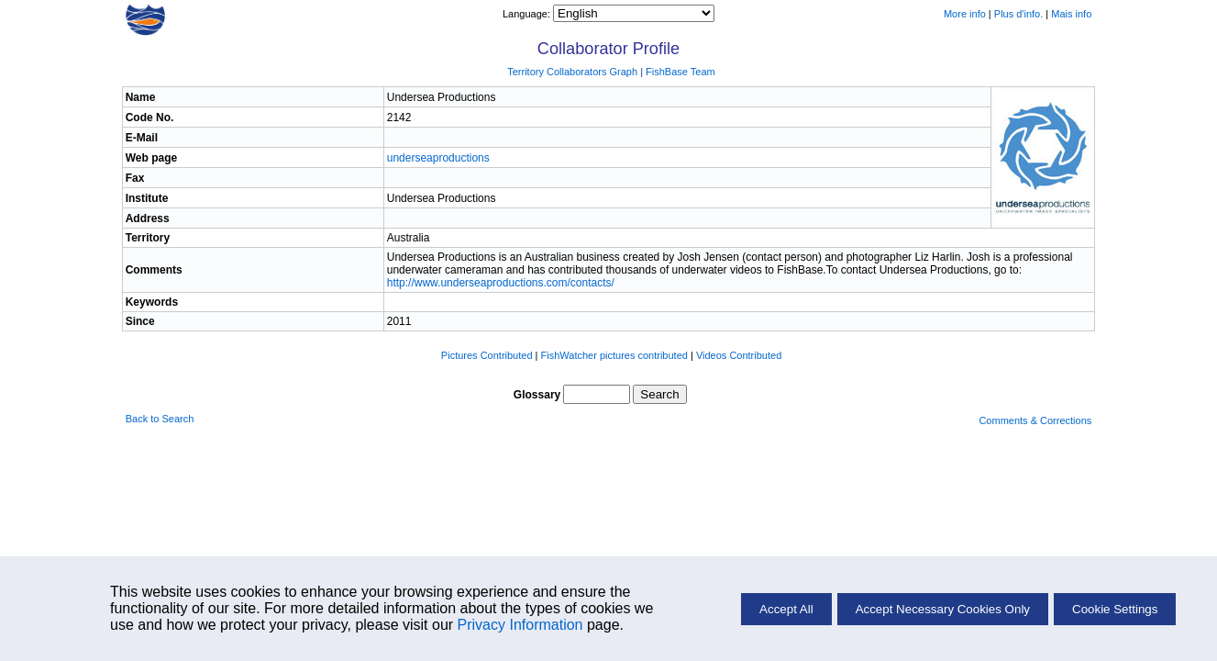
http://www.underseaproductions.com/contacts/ (500, 282)
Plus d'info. (1018, 13)
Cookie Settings (1114, 609)
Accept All (786, 609)
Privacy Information (520, 625)
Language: (528, 13)
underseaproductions (438, 157)
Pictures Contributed (487, 355)
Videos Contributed (738, 355)
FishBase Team (680, 71)
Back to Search (160, 418)
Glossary (537, 394)
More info (965, 13)
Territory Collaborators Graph (572, 71)
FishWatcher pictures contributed (614, 355)
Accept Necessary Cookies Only (943, 609)
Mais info (1071, 13)
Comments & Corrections (1035, 420)
